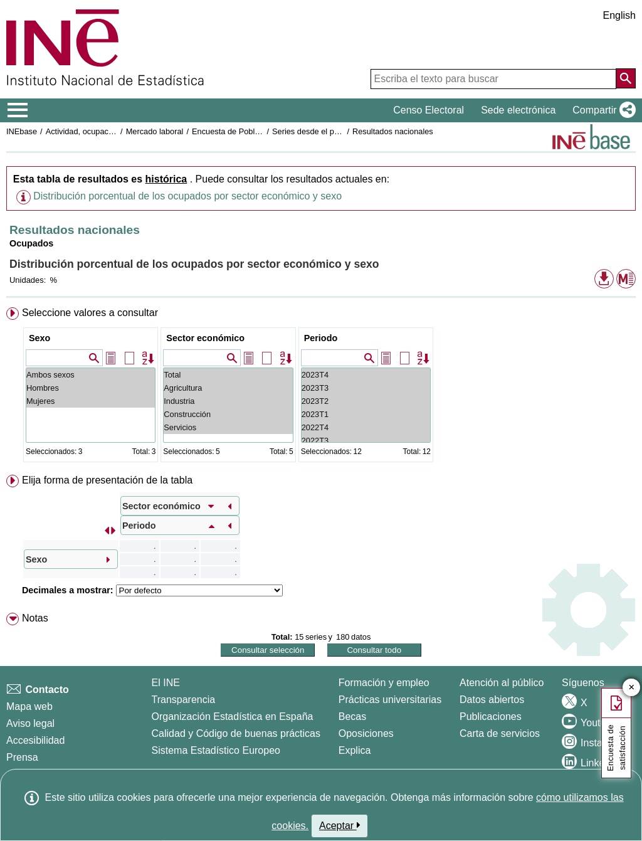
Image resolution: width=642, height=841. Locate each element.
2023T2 (366, 401)
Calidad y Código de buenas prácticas (236, 733)
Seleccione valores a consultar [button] (90, 312)
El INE (166, 682)
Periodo (321, 338)
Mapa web (29, 706)
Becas (352, 716)
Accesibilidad (35, 740)
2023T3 (366, 387)
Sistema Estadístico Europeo (216, 750)
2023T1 (366, 414)
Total (228, 374)
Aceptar (339, 825)
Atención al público (502, 682)
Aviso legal (30, 723)
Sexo (39, 338)
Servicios (228, 427)
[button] (601, 110)
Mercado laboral (155, 131)
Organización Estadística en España (232, 716)
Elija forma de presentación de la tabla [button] (107, 480)
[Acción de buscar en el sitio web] (626, 78)
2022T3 (366, 440)
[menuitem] (321, 387)
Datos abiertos (492, 699)
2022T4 (366, 427)
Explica (355, 750)
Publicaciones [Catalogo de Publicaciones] (491, 716)
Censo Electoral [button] (428, 110)
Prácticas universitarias (390, 699)
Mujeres (90, 401)
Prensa (22, 757)
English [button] (619, 15)
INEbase (21, 131)
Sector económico (205, 338)
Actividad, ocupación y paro (95, 131)
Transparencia (184, 699)
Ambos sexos (90, 374)
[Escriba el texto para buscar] (493, 79)
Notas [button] (35, 618)
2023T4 (366, 374)
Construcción (228, 414)
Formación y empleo (384, 682)
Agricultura (228, 387)
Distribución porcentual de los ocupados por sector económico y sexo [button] (187, 196)
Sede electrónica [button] (518, 110)
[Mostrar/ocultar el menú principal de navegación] (17, 110)
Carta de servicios (500, 733)
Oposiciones (366, 733)
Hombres (90, 387)
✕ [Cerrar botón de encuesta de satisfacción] (631, 687)
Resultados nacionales (392, 131)
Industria (228, 401)
